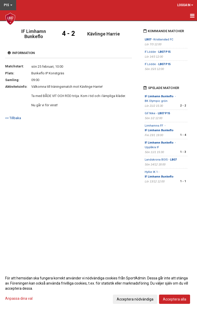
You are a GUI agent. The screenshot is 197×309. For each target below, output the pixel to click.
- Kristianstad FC (159, 39)
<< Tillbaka (13, 118)
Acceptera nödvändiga (135, 299)
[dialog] (98, 288)
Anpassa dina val (19, 298)
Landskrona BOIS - (160, 159)
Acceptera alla (174, 299)
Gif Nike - (157, 113)
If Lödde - (158, 52)
